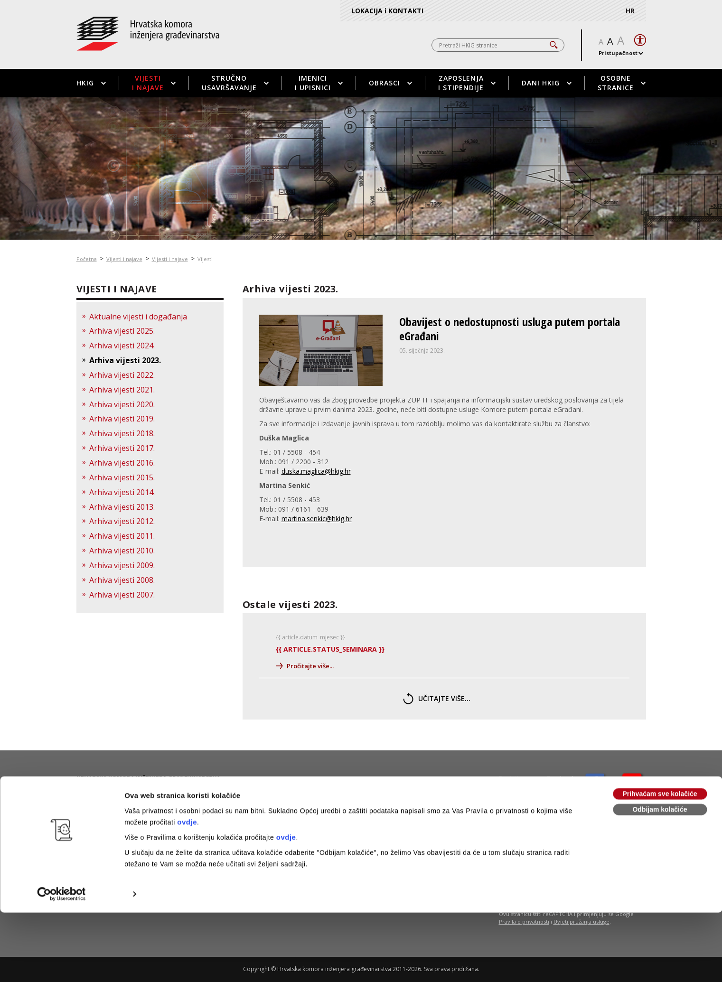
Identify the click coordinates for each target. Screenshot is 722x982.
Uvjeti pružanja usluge (581, 921)
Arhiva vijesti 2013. (122, 507)
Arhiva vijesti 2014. (122, 492)
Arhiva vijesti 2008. (122, 580)
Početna (86, 258)
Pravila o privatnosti (524, 921)
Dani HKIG (547, 82)
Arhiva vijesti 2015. (122, 477)
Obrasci (390, 82)
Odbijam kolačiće (659, 743)
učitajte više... (436, 698)
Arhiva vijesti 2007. (122, 594)
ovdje (187, 755)
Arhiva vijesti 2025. (122, 331)
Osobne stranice (622, 83)
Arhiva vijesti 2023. (125, 360)
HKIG (91, 82)
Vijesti (205, 258)
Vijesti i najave (154, 83)
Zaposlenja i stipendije (467, 83)
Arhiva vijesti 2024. (122, 345)
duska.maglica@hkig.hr (316, 471)
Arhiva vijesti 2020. (122, 404)
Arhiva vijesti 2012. (122, 521)
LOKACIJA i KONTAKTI (387, 10)
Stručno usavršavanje (235, 83)
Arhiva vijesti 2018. (122, 433)
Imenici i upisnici (319, 83)
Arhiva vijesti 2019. (122, 418)
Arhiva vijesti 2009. (122, 565)
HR (630, 10)
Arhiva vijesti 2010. (122, 550)
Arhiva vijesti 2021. (122, 389)
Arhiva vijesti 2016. (122, 463)
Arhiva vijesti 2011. (122, 536)
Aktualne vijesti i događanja (138, 316)
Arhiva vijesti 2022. (122, 375)
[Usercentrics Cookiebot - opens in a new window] (61, 827)
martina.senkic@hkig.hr (316, 518)
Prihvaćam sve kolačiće (659, 727)
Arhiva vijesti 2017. (122, 448)
